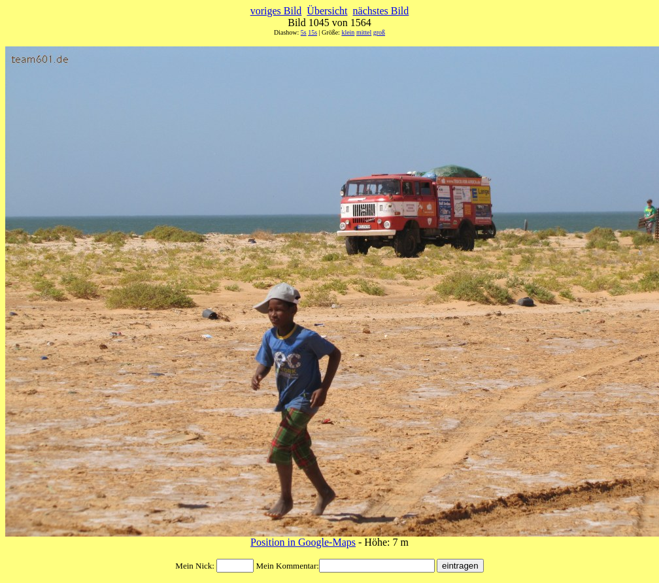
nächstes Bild (381, 10)
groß (379, 32)
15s (312, 32)
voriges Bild (276, 10)
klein (347, 32)
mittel (363, 32)
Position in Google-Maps (303, 542)
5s (304, 32)
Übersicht (327, 10)
